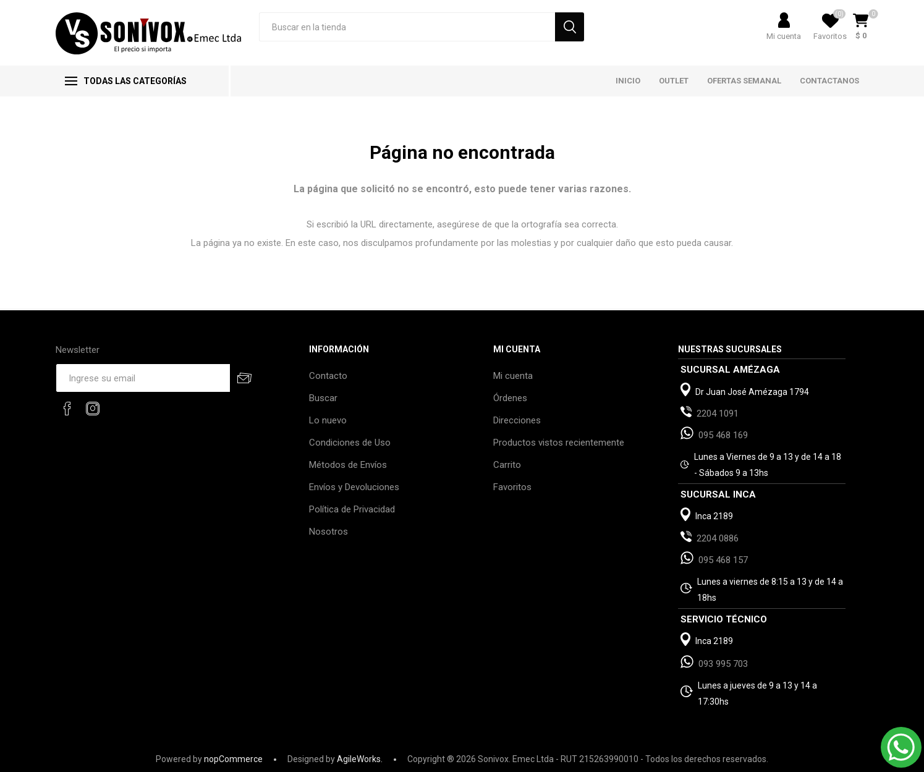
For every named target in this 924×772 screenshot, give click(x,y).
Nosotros (328, 531)
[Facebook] (67, 408)
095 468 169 (723, 435)
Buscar (323, 398)
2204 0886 (718, 538)
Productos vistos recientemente (558, 442)
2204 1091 (718, 413)
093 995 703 (723, 663)
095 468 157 (723, 560)
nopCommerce (233, 759)
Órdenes (510, 398)
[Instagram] (93, 408)
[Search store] (407, 26)
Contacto (328, 375)
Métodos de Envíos (348, 464)
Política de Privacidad (352, 509)
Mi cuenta (783, 36)
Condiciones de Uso (350, 442)
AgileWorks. (360, 759)
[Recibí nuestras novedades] (143, 377)
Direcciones (517, 420)
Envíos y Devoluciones (354, 487)
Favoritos (512, 487)
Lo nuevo (328, 420)
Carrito (507, 464)
